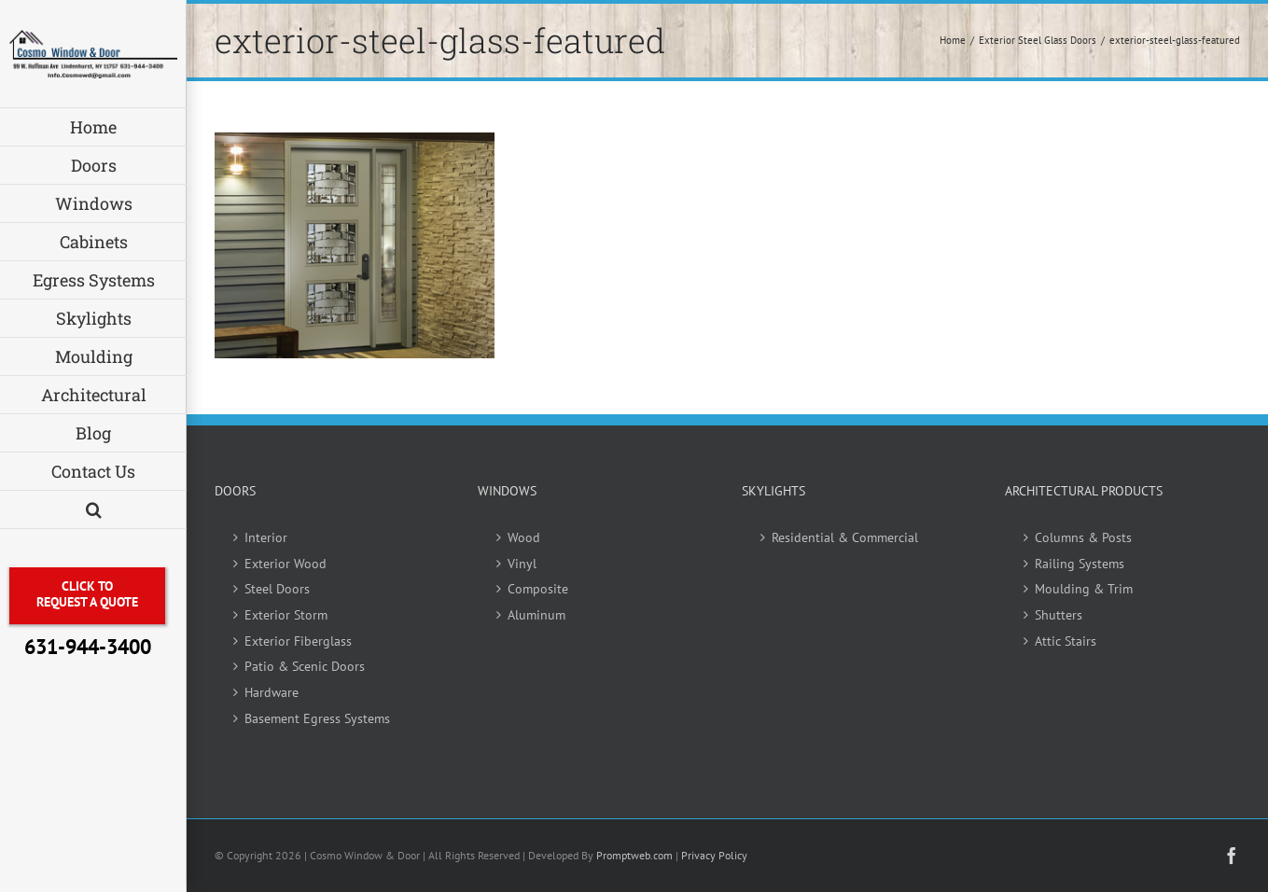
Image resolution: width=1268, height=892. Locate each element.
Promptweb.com (634, 855)
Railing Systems (1079, 563)
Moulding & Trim (1084, 588)
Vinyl (522, 563)
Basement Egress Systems (317, 718)
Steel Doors (277, 588)
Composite (538, 588)
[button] (93, 510)
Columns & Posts (1083, 537)
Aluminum (536, 614)
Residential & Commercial (845, 537)
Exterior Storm (285, 614)
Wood (524, 537)
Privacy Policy (714, 855)
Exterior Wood (285, 563)
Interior (265, 537)
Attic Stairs (1065, 641)
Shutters (1058, 614)
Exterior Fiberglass (298, 641)
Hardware (271, 692)
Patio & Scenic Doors (304, 666)
